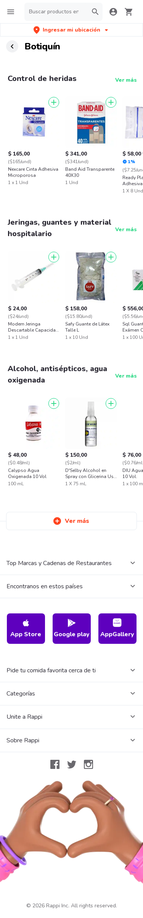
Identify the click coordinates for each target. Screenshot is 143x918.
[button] (71, 30)
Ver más (126, 80)
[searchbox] (56, 12)
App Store (25, 628)
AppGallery (117, 628)
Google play (72, 628)
